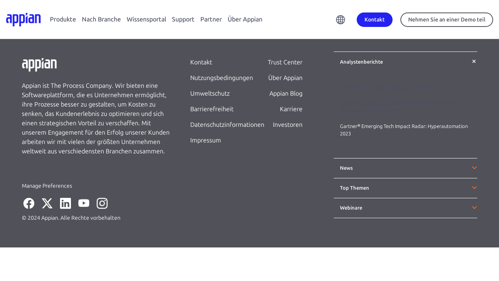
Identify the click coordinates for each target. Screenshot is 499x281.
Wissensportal (146, 19)
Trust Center (285, 62)
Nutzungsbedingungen (221, 78)
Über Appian (245, 19)
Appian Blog (286, 93)
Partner (211, 19)
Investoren (288, 124)
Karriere (291, 109)
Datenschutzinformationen (227, 124)
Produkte (63, 19)
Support (183, 19)
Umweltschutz (210, 93)
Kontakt (201, 62)
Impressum (205, 140)
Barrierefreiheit (212, 109)
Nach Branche (101, 19)
